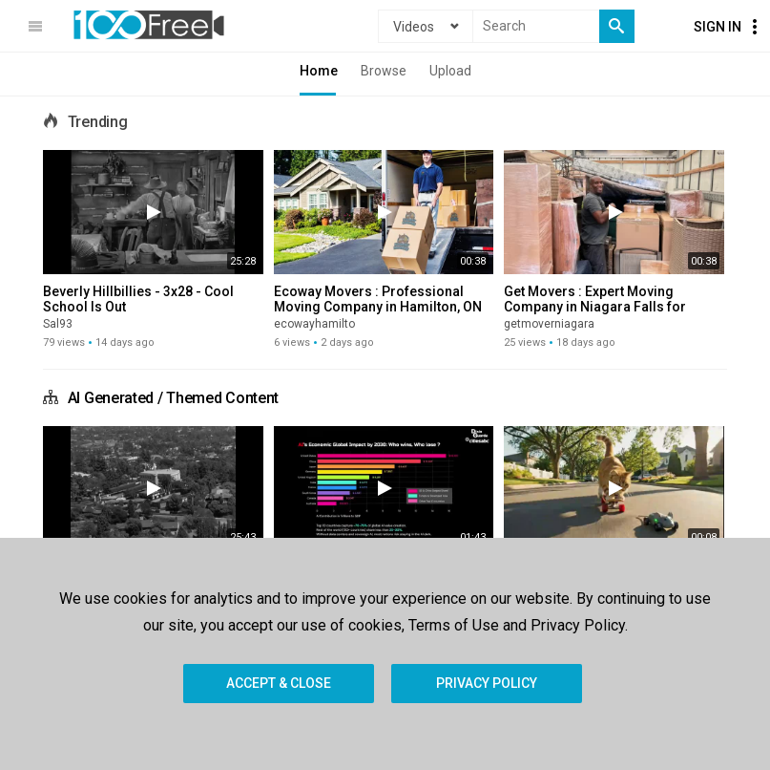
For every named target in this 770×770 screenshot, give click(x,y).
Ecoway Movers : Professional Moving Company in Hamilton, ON (378, 299)
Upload (450, 70)
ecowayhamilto (314, 324)
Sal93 (58, 324)
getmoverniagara (549, 324)
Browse (383, 70)
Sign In (717, 26)
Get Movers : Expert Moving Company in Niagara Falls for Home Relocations (595, 307)
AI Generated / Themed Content (173, 398)
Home (319, 70)
